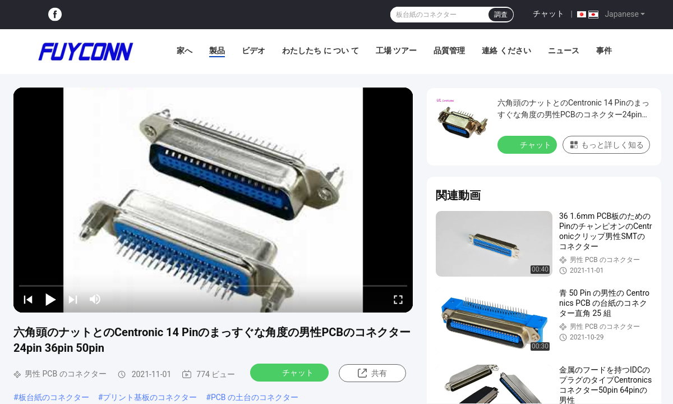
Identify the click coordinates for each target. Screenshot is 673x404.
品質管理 (449, 50)
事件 (604, 50)
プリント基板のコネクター (150, 397)
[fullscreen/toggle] (398, 299)
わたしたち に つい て (320, 50)
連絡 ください (506, 50)
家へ (184, 50)
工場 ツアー (396, 50)
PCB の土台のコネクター (254, 397)
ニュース (563, 50)
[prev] (28, 299)
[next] (73, 299)
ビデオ (253, 50)
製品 (217, 50)
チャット (548, 13)
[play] (213, 200)
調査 (501, 15)
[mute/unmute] (95, 299)
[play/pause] (50, 299)
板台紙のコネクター (54, 397)
